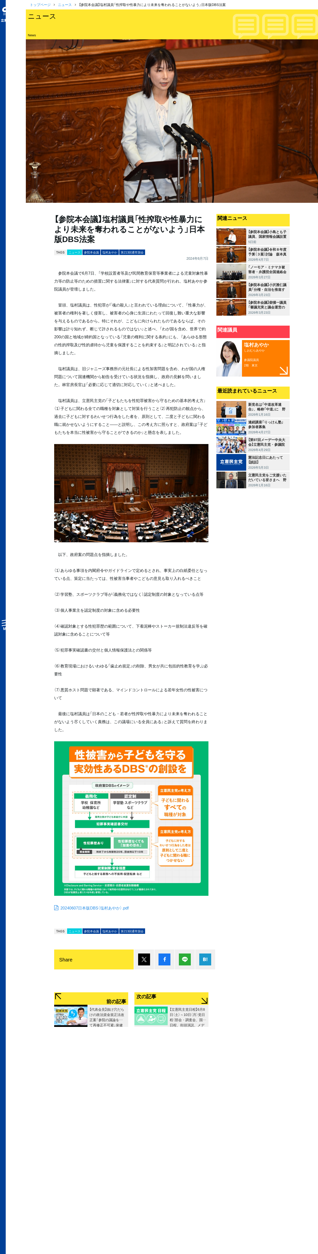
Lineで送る (185, 959)
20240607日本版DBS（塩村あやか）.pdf (94, 908)
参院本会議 (91, 252)
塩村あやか (109, 252)
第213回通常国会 (132, 252)
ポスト (144, 959)
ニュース (65, 4)
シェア (164, 959)
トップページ (40, 4)
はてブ (205, 959)
